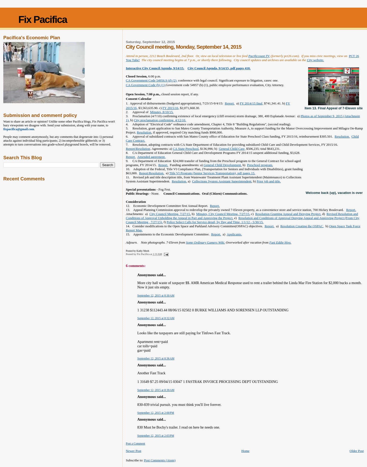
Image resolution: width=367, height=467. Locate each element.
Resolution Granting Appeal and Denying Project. (288, 214)
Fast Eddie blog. (280, 242)
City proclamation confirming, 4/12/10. (160, 120)
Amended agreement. (151, 157)
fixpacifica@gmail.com (18, 129)
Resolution (144, 132)
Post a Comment (135, 443)
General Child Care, (232, 149)
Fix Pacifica (42, 19)
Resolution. (342, 136)
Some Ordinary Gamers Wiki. (205, 242)
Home (245, 451)
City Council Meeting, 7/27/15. (170, 214)
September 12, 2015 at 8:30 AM (155, 295)
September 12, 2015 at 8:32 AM (155, 318)
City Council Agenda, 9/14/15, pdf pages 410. (219, 68)
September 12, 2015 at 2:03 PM (155, 435)
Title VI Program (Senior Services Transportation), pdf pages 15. (212, 173)
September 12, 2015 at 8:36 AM (155, 358)
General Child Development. (223, 165)
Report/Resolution (138, 149)
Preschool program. (260, 165)
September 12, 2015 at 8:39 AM (155, 390)
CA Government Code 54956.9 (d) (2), (151, 80)
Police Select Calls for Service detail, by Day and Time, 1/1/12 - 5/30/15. (215, 222)
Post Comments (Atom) (160, 460)
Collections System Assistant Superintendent (221, 181)
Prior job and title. (269, 181)
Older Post (357, 451)
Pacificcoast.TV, (259, 56)
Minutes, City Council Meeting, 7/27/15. (223, 214)
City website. (315, 60)
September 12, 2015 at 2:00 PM (155, 412)
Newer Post (133, 451)
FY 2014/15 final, (251, 103)
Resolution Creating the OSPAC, (302, 226)
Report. (230, 103)
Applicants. (234, 234)
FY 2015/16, (171, 108)
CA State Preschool (186, 149)
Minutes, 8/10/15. (162, 112)
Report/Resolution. (151, 173)
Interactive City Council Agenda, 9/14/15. (155, 68)
